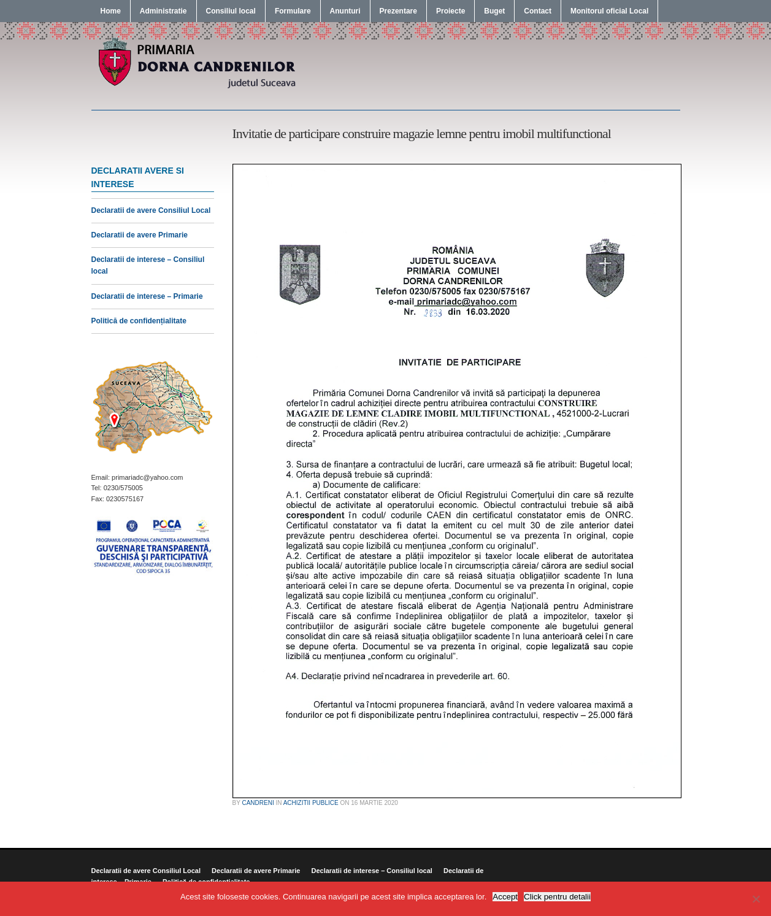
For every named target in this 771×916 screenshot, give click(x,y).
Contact (537, 11)
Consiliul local (231, 11)
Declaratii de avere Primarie (139, 235)
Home (111, 11)
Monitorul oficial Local (609, 11)
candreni (258, 802)
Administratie (163, 11)
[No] (756, 899)
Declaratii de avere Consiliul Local (151, 210)
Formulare (293, 11)
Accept (505, 896)
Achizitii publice (311, 802)
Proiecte (450, 11)
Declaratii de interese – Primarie (147, 296)
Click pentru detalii (557, 896)
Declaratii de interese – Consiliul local (371, 870)
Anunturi (345, 11)
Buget (494, 11)
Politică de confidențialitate (138, 321)
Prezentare (398, 11)
